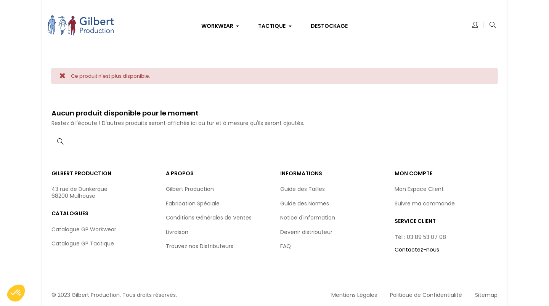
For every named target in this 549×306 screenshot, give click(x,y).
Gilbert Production (190, 189)
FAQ (285, 246)
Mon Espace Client (419, 189)
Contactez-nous (417, 249)
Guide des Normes (304, 203)
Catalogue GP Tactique (82, 243)
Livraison (177, 232)
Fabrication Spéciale (193, 203)
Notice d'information (307, 217)
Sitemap (486, 295)
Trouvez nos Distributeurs (199, 246)
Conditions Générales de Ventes (209, 217)
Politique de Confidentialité (426, 295)
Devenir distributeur (306, 232)
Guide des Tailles (302, 189)
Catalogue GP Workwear (83, 229)
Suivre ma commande (425, 203)
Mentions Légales (354, 295)
